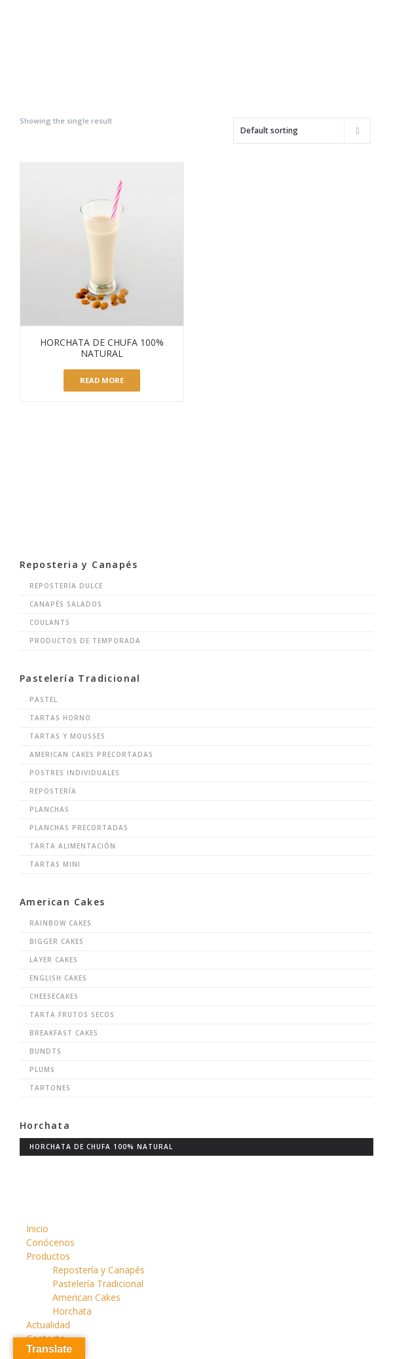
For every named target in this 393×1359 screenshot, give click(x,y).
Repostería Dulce (66, 585)
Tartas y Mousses (67, 736)
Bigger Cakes (56, 941)
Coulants (49, 622)
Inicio (37, 1228)
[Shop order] (302, 131)
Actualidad (48, 1324)
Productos (48, 1256)
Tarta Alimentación (72, 845)
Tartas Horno (60, 717)
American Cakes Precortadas (91, 754)
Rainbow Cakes (60, 923)
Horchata (72, 1311)
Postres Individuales (74, 772)
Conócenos (50, 1242)
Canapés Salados (65, 604)
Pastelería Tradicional (97, 1283)
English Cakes (58, 977)
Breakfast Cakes (63, 1032)
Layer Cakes (53, 959)
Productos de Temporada (85, 640)
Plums (42, 1069)
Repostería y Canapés (98, 1270)
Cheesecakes (54, 996)
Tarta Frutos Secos (72, 1014)
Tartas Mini (55, 864)
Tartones (50, 1087)
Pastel (43, 699)
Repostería (53, 791)
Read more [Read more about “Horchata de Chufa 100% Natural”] (102, 380)
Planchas (49, 809)
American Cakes (86, 1297)
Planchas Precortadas (78, 827)
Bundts (45, 1051)
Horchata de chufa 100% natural (101, 1146)
